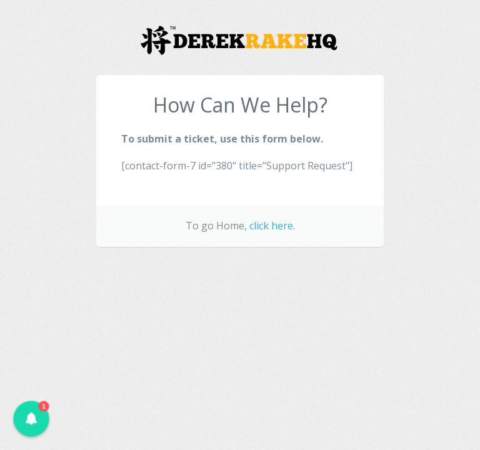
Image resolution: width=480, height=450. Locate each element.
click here (271, 225)
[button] (31, 418)
